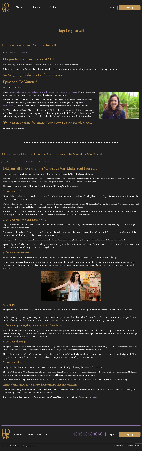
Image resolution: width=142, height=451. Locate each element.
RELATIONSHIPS (40, 162)
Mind (32, 162)
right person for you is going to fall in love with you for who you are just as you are (42, 91)
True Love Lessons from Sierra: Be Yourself (28, 45)
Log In (111, 7)
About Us (20, 7)
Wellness (48, 162)
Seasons (36, 7)
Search (56, 7)
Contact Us (42, 434)
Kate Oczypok (19, 162)
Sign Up (129, 7)
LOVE (25, 52)
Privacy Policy (118, 445)
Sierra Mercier (16, 52)
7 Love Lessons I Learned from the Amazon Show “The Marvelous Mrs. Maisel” (52, 154)
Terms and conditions (134, 445)
